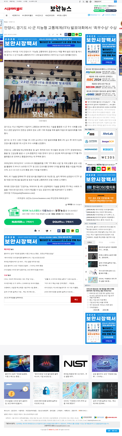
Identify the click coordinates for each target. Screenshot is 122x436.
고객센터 (59, 410)
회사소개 (6, 410)
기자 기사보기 (73, 204)
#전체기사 (16, 15)
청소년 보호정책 (43, 410)
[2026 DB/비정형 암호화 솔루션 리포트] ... (59, 292)
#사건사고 (39, 15)
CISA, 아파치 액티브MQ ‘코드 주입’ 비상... (19, 279)
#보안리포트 (50, 15)
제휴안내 (67, 410)
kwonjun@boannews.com (61, 426)
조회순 (89, 242)
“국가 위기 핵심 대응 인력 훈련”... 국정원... (59, 283)
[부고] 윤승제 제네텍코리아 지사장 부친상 (101, 115)
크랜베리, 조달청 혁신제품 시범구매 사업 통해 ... (21, 287)
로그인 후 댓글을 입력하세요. (37, 300)
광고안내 (14, 410)
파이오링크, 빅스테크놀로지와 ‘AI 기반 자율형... (61, 287)
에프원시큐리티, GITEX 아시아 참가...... (100, 229)
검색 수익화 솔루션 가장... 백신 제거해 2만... (20, 292)
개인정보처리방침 (31, 410)
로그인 (6, 1)
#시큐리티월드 (27, 15)
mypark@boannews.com (24, 193)
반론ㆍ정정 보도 (112, 431)
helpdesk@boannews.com (94, 420)
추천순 (101, 242)
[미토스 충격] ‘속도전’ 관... (100, 220)
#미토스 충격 (62, 15)
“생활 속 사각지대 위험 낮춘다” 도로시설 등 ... (61, 279)
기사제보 (19, 1)
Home (6, 22)
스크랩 (25, 1)
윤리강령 (52, 410)
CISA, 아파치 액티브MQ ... (100, 212)
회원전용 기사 (95, 15)
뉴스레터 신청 (33, 1)
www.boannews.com (42, 198)
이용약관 (21, 410)
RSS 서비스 (83, 410)
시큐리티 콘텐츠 (110, 15)
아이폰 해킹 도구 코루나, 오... (101, 215)
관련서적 (74, 410)
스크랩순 (112, 242)
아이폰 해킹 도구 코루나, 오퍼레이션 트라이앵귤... (22, 283)
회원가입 (12, 1)
